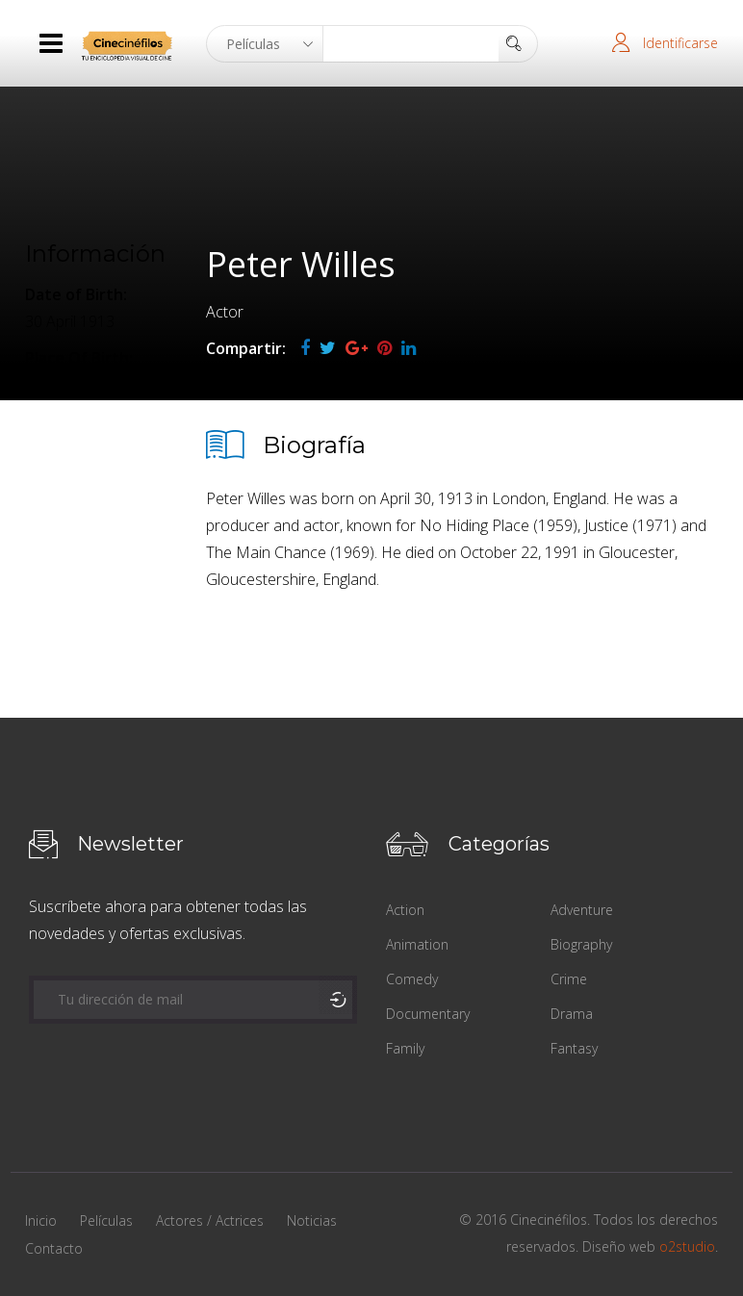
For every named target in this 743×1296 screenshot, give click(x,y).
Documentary (428, 1013)
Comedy (412, 979)
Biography (581, 944)
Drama (572, 1013)
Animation (417, 944)
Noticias (312, 1220)
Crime (569, 979)
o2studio (687, 1246)
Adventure (582, 910)
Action (405, 910)
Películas (106, 1220)
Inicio (41, 1220)
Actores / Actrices (210, 1220)
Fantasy (574, 1048)
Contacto (54, 1248)
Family (405, 1048)
